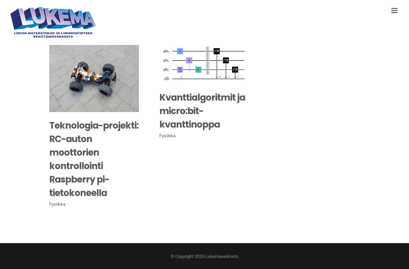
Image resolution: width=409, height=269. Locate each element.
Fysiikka (57, 204)
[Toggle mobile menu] (395, 10)
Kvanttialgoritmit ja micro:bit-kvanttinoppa (202, 111)
